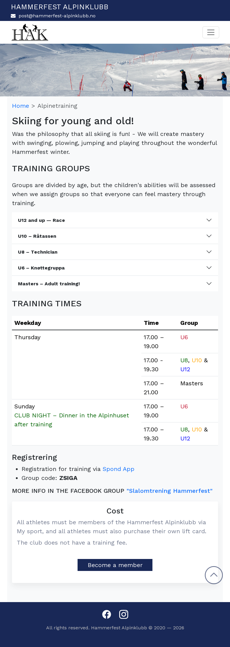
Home (20, 105)
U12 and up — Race (41, 220)
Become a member (115, 565)
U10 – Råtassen (37, 236)
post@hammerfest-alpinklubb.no (53, 16)
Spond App (118, 468)
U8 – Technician (38, 252)
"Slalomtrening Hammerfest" (169, 490)
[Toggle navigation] (210, 32)
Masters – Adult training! (49, 284)
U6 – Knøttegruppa (41, 268)
